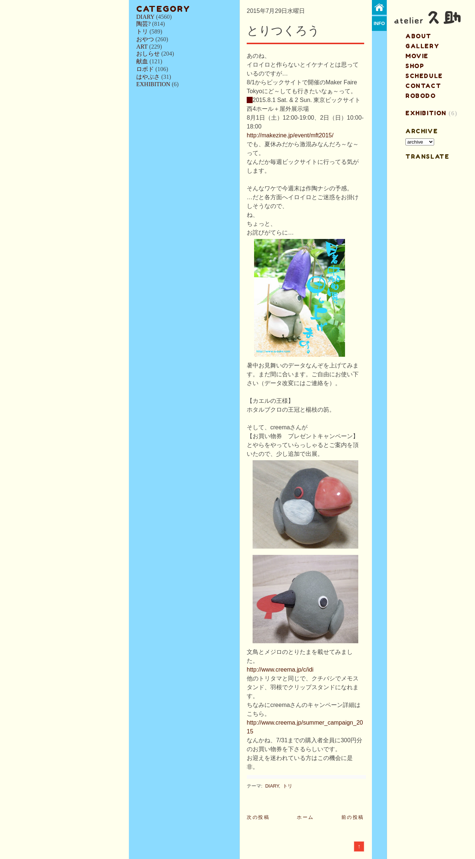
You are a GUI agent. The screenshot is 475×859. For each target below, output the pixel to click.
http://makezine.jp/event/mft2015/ (290, 135)
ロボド (145, 69)
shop (414, 66)
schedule (424, 76)
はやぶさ (148, 77)
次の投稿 (258, 817)
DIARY (145, 17)
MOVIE (417, 56)
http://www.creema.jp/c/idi (280, 669)
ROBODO (420, 95)
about (418, 36)
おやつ (145, 39)
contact (423, 85)
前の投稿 (352, 817)
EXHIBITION (153, 84)
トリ (142, 31)
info (379, 23)
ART (142, 46)
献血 (142, 61)
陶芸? (143, 24)
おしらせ (148, 53)
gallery (422, 46)
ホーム (305, 817)
